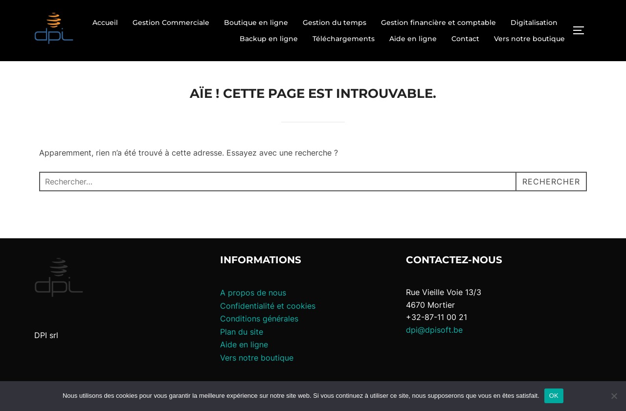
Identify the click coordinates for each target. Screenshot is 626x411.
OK (554, 395)
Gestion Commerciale (171, 22)
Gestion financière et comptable (438, 22)
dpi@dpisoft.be (434, 330)
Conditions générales (259, 318)
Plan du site (241, 332)
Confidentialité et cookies (267, 306)
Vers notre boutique (529, 38)
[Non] (614, 396)
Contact (465, 38)
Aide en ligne (413, 38)
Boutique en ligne (256, 22)
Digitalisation (534, 22)
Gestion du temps (334, 22)
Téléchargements (344, 38)
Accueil (105, 22)
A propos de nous (253, 292)
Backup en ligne (269, 38)
